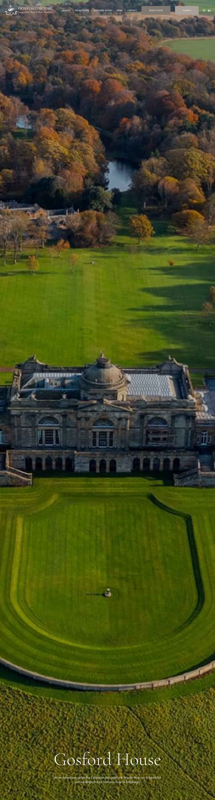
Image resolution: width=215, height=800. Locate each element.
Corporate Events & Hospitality (32, 205)
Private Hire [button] (157, 243)
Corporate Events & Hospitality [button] (25, 234)
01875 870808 (21, 726)
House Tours (82, 10)
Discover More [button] (19, 441)
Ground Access (136, 744)
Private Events (135, 731)
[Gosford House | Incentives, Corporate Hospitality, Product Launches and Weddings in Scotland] (29, 10)
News (120, 10)
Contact (132, 10)
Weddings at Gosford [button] (90, 234)
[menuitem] (66, 10)
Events (66, 10)
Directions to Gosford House (97, 742)
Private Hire (159, 205)
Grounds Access (103, 10)
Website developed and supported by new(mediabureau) (181, 793)
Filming (131, 735)
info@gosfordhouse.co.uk (27, 719)
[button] (204, 10)
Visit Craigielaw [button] (20, 636)
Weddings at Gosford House (100, 205)
